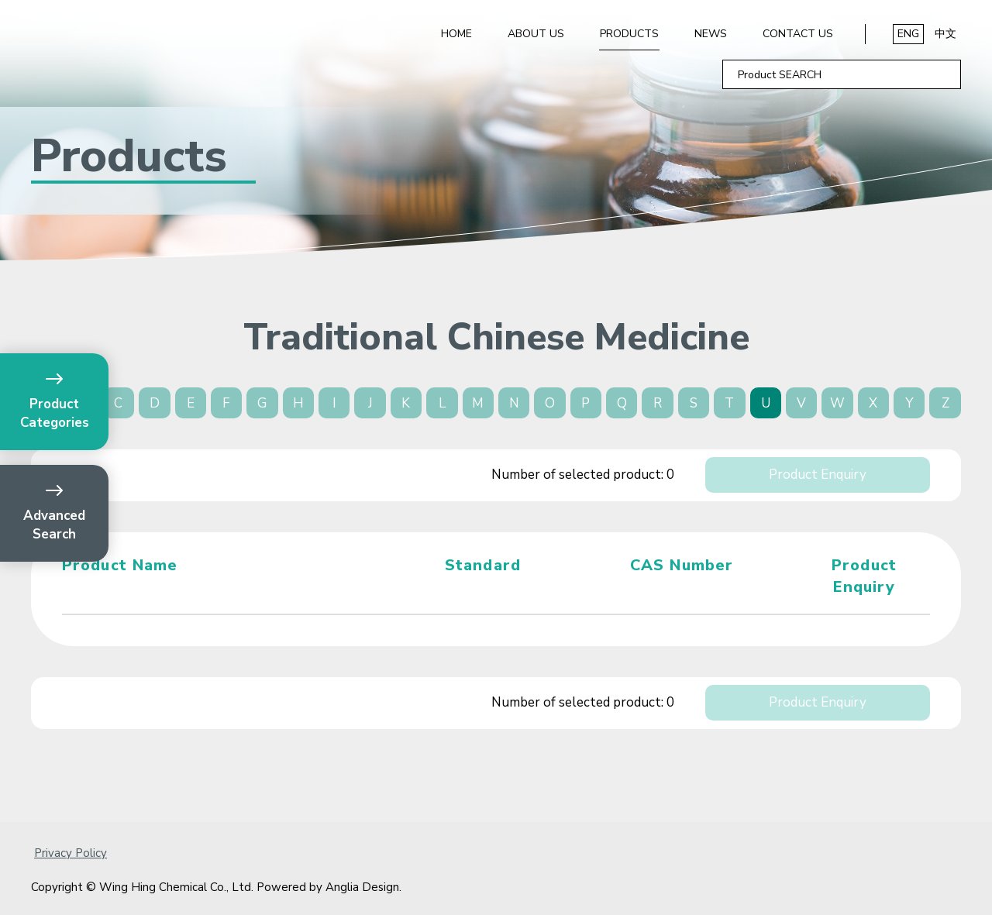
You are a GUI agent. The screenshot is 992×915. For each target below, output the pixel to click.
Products (629, 33)
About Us (536, 33)
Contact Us (798, 33)
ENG (908, 33)
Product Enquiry (817, 474)
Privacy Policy (70, 853)
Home (456, 33)
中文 (945, 33)
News (710, 33)
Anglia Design (362, 887)
